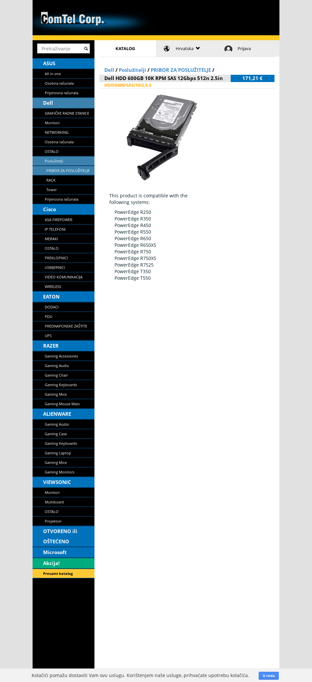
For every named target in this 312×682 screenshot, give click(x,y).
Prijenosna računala (61, 92)
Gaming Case (56, 433)
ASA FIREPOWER (58, 219)
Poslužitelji (54, 160)
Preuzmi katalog (58, 573)
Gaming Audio (57, 365)
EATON (51, 296)
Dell (48, 102)
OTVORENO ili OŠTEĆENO (60, 536)
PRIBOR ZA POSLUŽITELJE (68, 170)
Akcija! (51, 563)
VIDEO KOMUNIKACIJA (64, 276)
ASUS (49, 63)
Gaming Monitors (59, 471)
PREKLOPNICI (56, 257)
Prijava (244, 48)
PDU (48, 316)
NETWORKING (56, 132)
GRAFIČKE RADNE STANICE (67, 113)
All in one (53, 73)
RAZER (51, 345)
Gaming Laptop (58, 452)
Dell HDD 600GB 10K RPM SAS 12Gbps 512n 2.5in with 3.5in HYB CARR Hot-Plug (163, 81)
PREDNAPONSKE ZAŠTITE (66, 326)
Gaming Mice (56, 394)
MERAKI (51, 238)
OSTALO (52, 151)
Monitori (52, 122)
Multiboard (54, 501)
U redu (269, 675)
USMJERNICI (55, 267)
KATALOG (125, 48)
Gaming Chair (56, 375)
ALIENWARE (57, 414)
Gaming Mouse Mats (62, 403)
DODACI (52, 306)
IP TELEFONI (55, 229)
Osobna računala (59, 83)
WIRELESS (53, 286)
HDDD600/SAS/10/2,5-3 (127, 85)
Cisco (49, 209)
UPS (48, 335)
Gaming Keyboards (61, 384)
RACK (51, 180)
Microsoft (55, 552)
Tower (51, 189)
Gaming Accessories (61, 356)
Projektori (53, 521)
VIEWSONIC (57, 482)
